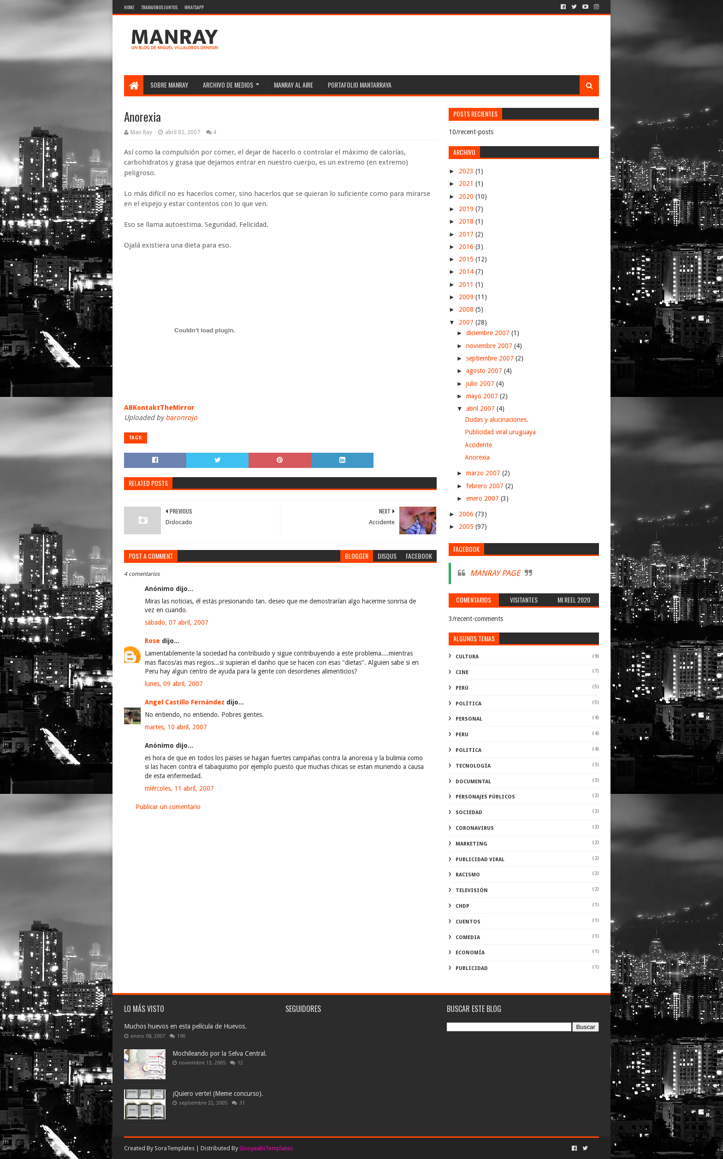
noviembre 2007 (490, 345)
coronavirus (475, 828)
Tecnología (473, 766)
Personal (469, 719)
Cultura (467, 657)
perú (462, 688)
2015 (467, 259)
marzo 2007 (484, 473)
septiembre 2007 (491, 358)
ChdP (462, 906)
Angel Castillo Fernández (185, 702)
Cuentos (468, 922)
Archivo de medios (228, 84)
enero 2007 (483, 498)
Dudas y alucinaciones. (496, 419)
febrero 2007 (485, 486)
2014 (467, 271)
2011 (467, 284)
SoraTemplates (174, 1148)
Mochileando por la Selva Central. (219, 1053)
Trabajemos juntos (159, 7)
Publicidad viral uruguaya (500, 432)
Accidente (478, 445)
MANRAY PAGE (495, 573)
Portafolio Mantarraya (359, 84)
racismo (468, 875)
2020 (467, 196)
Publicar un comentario (168, 806)
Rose (152, 641)
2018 (467, 221)
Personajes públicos (485, 797)
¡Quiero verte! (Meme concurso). (217, 1093)
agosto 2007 (485, 370)
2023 (467, 171)
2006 (467, 514)
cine (462, 672)
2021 (467, 183)
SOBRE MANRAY (169, 84)
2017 (467, 234)
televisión (472, 890)
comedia (468, 937)
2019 (467, 209)
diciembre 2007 (488, 333)
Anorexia (477, 457)
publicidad (472, 968)
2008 (467, 309)
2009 (467, 297)
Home (129, 7)
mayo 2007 (483, 396)
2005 (467, 526)
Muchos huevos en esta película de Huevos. (185, 1026)
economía (470, 953)
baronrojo (181, 418)
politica (468, 750)
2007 (467, 322)
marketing (471, 844)
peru (462, 735)
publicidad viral (480, 860)
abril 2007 (481, 408)
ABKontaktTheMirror (159, 407)
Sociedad (469, 813)
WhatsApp (194, 7)
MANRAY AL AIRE (293, 84)
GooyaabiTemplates (266, 1148)
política (468, 704)
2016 (467, 246)
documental (473, 782)
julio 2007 (481, 383)
